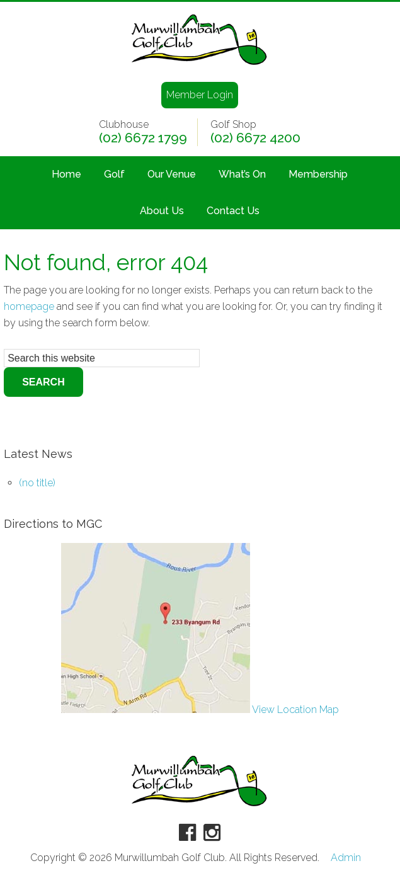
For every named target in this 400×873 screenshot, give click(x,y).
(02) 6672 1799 (143, 138)
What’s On (242, 174)
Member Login (199, 95)
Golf (114, 174)
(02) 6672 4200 (255, 138)
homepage (29, 306)
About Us (162, 211)
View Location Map (200, 710)
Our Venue (171, 174)
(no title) (37, 483)
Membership (318, 174)
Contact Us (233, 211)
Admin (346, 858)
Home (66, 174)
